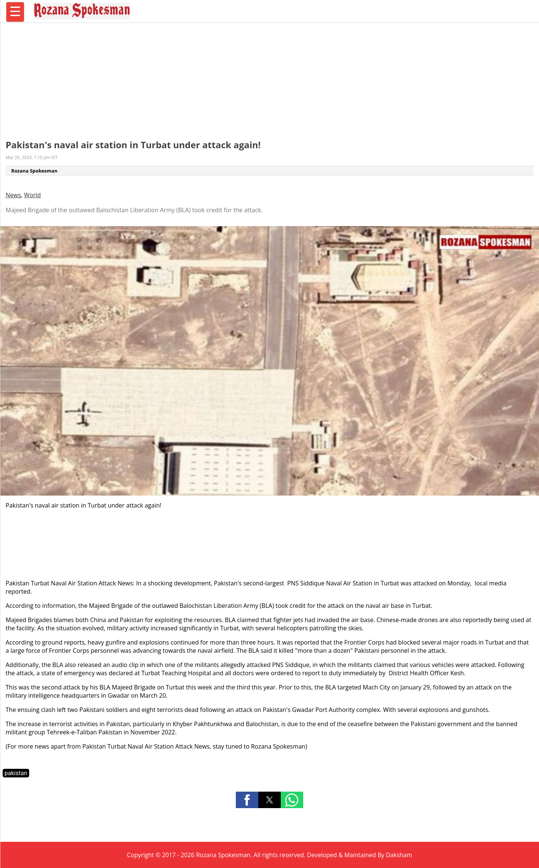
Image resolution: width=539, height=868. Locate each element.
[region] (269, 77)
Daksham (399, 855)
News (13, 195)
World (32, 195)
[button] (247, 800)
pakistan (15, 773)
